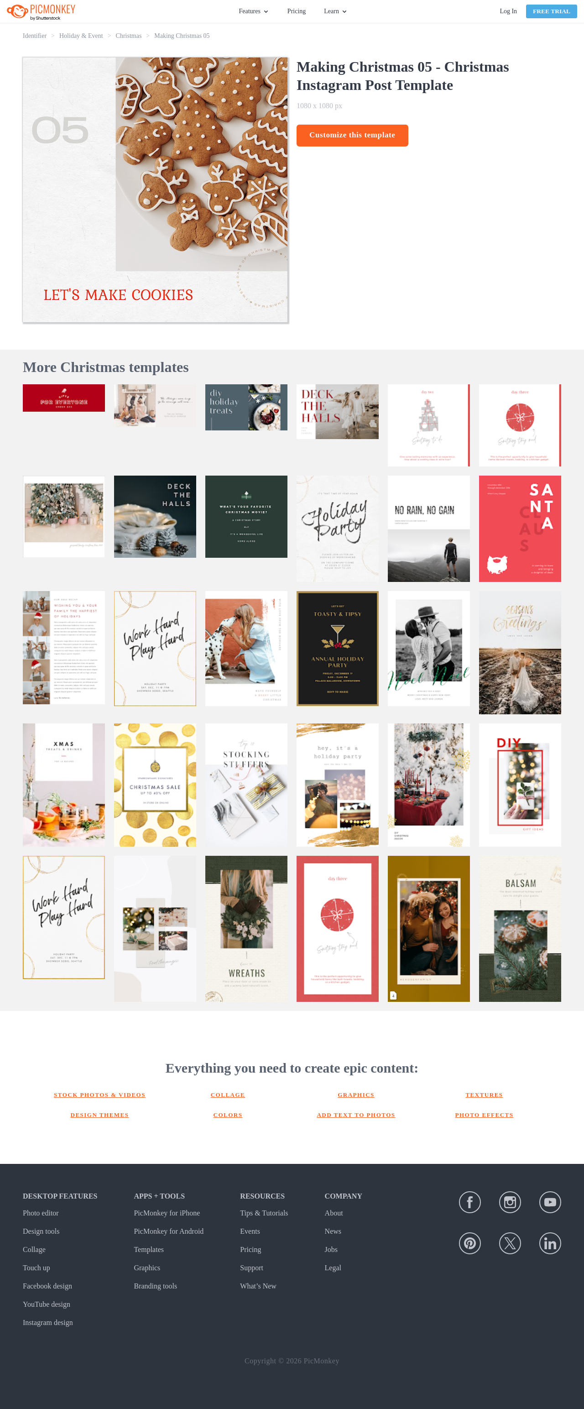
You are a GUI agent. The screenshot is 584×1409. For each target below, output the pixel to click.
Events (250, 1231)
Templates (149, 1249)
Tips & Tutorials (264, 1213)
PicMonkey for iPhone (167, 1213)
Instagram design (48, 1322)
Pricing (296, 11)
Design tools (41, 1231)
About (334, 1213)
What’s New (258, 1286)
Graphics (356, 1094)
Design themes (100, 1114)
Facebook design (47, 1286)
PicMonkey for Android (168, 1231)
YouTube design (46, 1304)
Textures (484, 1094)
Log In (508, 11)
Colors (228, 1114)
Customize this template (352, 135)
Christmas (129, 35)
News (333, 1231)
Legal (333, 1268)
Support (251, 1268)
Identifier (35, 35)
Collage (228, 1094)
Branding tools (155, 1286)
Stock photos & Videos (100, 1094)
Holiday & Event (81, 35)
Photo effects (484, 1114)
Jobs (331, 1249)
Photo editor (41, 1213)
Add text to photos (356, 1114)
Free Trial (551, 11)
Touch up (36, 1268)
